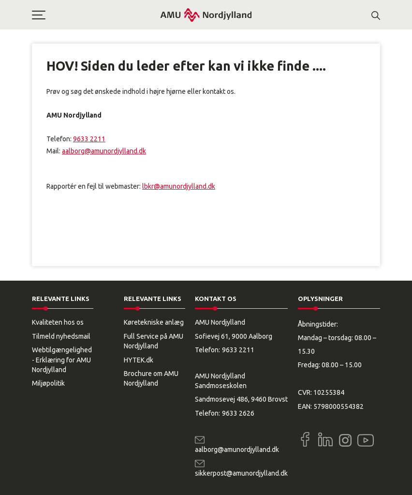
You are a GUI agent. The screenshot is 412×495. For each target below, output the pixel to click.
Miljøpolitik (48, 383)
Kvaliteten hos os (58, 322)
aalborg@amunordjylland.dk (104, 151)
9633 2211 (89, 139)
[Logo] (206, 15)
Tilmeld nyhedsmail (61, 336)
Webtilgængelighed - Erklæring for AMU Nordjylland (62, 360)
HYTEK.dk (138, 360)
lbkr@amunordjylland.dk (178, 186)
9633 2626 (238, 413)
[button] (96, 15)
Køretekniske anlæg (154, 322)
